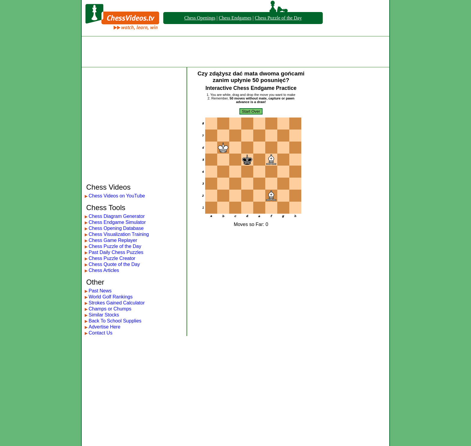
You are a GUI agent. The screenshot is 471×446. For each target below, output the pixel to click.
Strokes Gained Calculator (117, 302)
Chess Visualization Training (119, 234)
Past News (100, 290)
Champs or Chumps (110, 308)
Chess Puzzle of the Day (278, 17)
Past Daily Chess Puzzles (116, 252)
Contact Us (100, 332)
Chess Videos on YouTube (117, 195)
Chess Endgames (235, 17)
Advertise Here (104, 326)
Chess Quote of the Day (114, 264)
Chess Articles (104, 270)
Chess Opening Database (116, 228)
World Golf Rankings (110, 296)
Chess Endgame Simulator (117, 222)
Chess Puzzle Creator (112, 258)
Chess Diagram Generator (117, 216)
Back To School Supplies (115, 320)
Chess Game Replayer (113, 240)
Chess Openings (199, 17)
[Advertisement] (235, 51)
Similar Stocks (104, 314)
